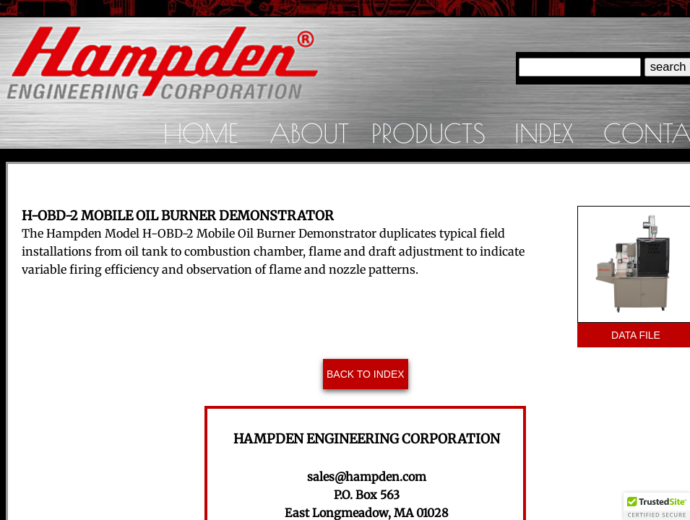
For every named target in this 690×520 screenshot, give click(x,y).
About (309, 133)
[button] (657, 506)
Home (200, 133)
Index (544, 133)
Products (428, 133)
